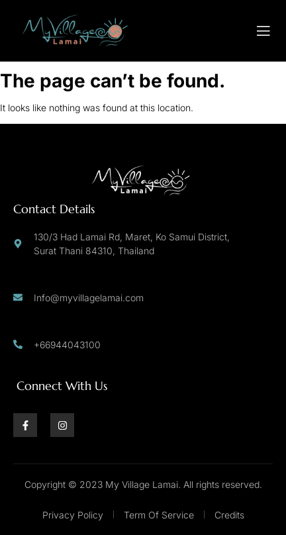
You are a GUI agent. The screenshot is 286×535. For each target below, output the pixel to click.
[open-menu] (264, 31)
